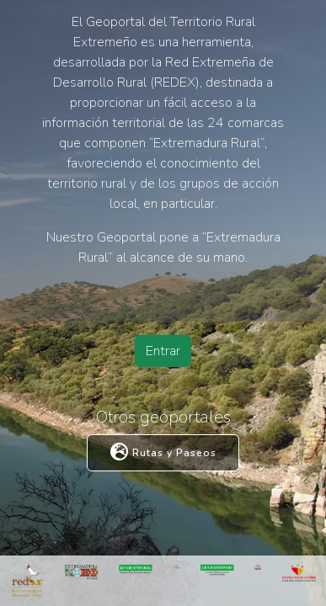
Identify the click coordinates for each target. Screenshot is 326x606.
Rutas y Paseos (163, 453)
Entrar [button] (163, 351)
